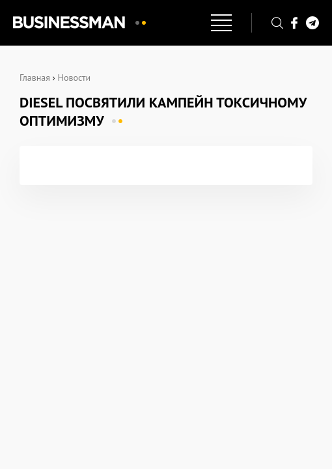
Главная (35, 77)
